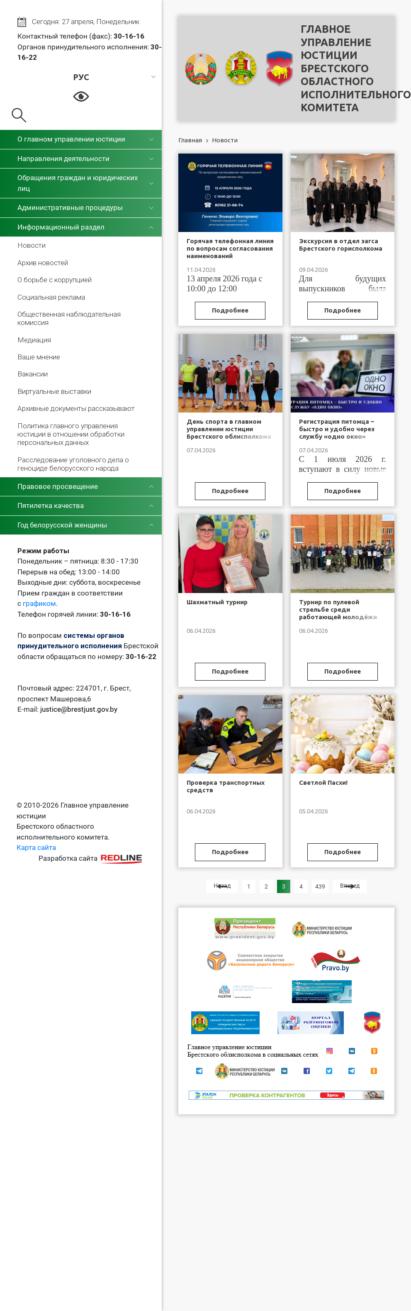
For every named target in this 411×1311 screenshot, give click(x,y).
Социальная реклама (51, 297)
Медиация (34, 340)
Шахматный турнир (217, 601)
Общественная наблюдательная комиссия (69, 318)
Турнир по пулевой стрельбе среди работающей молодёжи (338, 609)
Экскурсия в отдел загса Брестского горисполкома (340, 244)
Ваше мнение (38, 357)
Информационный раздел (61, 227)
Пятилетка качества (50, 505)
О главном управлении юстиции (71, 139)
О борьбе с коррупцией (54, 280)
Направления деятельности (63, 158)
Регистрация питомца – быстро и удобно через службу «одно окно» (337, 429)
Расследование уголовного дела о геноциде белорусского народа (73, 464)
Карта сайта (36, 847)
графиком (39, 603)
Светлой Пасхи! (323, 782)
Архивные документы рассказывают (76, 408)
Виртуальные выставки (54, 391)
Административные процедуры (70, 207)
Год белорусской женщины (62, 525)
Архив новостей (42, 263)
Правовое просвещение (57, 486)
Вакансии (32, 374)
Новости (31, 245)
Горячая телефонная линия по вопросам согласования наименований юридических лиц (230, 252)
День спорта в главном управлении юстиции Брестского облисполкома (229, 429)
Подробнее (230, 310)
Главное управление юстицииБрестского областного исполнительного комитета (356, 68)
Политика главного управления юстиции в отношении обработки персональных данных (70, 434)
